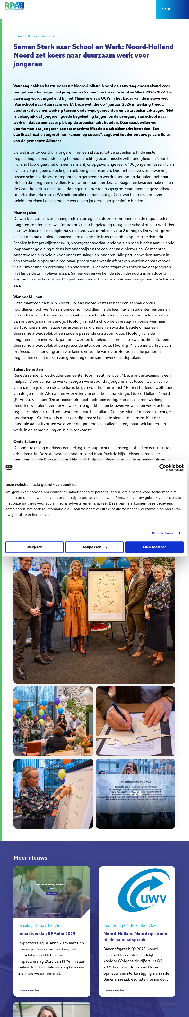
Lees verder (28, 990)
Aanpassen (94, 547)
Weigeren (34, 547)
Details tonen (163, 533)
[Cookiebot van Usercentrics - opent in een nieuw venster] (163, 467)
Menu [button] (166, 9)
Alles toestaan (154, 547)
